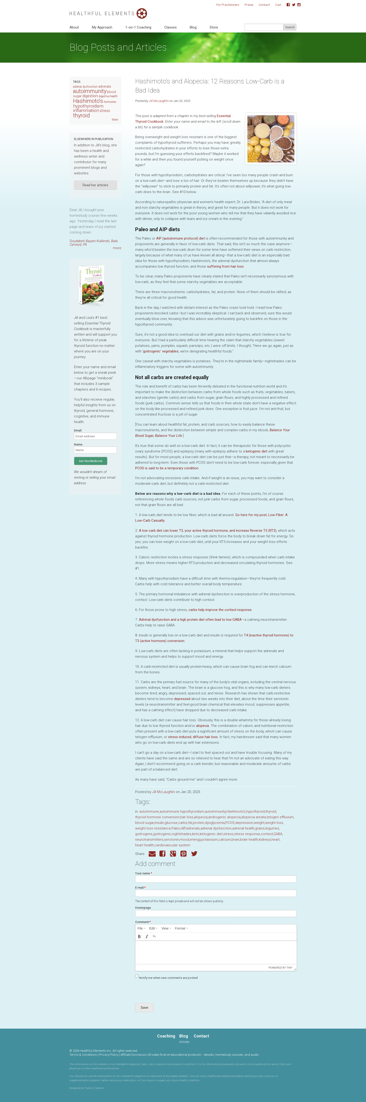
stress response (247, 834)
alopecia (202, 726)
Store (214, 27)
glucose (171, 823)
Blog (193, 27)
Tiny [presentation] (289, 967)
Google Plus (173, 854)
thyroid (270, 811)
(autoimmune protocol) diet (180, 238)
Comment (143, 921)
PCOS (230, 823)
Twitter (292, 5)
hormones (110, 102)
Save (144, 1007)
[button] (139, 936)
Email (152, 854)
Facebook (286, 5)
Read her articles (95, 185)
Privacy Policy (108, 1054)
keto (195, 834)
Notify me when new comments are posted (168, 978)
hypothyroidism (88, 106)
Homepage (143, 907)
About (74, 27)
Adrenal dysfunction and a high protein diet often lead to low (190, 619)
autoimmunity (215, 811)
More (115, 119)
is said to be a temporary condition (166, 468)
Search (290, 27)
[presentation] (141, 928)
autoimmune (149, 811)
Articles (184, 1042)
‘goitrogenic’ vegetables (160, 351)
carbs (182, 823)
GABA (278, 834)
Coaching (166, 1036)
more (117, 248)
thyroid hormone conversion (157, 817)
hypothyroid (255, 811)
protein (198, 823)
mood (184, 839)
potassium (209, 839)
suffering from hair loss (225, 266)
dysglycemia (215, 823)
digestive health (108, 96)
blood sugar (144, 823)
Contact (264, 5)
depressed (182, 699)
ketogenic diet (256, 451)
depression (244, 823)
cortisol (267, 834)
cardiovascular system (172, 845)
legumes (272, 828)
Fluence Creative (94, 1088)
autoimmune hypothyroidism (182, 811)
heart (275, 839)
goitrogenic (162, 834)
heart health (144, 845)
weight (259, 823)
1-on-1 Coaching (138, 27)
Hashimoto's (236, 811)
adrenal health (243, 828)
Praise (249, 5)
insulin (159, 823)
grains (260, 828)
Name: (78, 444)
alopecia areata (253, 817)
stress (228, 834)
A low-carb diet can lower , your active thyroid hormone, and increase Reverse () (207, 530)
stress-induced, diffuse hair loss (193, 737)
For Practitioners (227, 5)
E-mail (140, 887)
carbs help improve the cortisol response (220, 610)
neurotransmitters (149, 839)
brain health (249, 839)
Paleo (176, 828)
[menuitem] (141, 928)
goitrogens (143, 834)
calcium (224, 839)
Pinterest (183, 854)
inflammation (86, 110)
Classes (170, 27)
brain (235, 839)
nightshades (181, 834)
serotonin (171, 839)
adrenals (193, 828)
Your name (143, 873)
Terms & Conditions (83, 1054)
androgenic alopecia (224, 817)
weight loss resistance (153, 828)
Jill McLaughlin (159, 101)
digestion (90, 95)
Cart (278, 5)
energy (195, 839)
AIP (183, 828)
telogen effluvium (280, 817)
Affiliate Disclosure (133, 1054)
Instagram (297, 5)
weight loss (274, 823)
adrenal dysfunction (216, 828)
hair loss (186, 817)
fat (190, 823)
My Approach (102, 27)
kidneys (265, 839)
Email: (78, 430)
